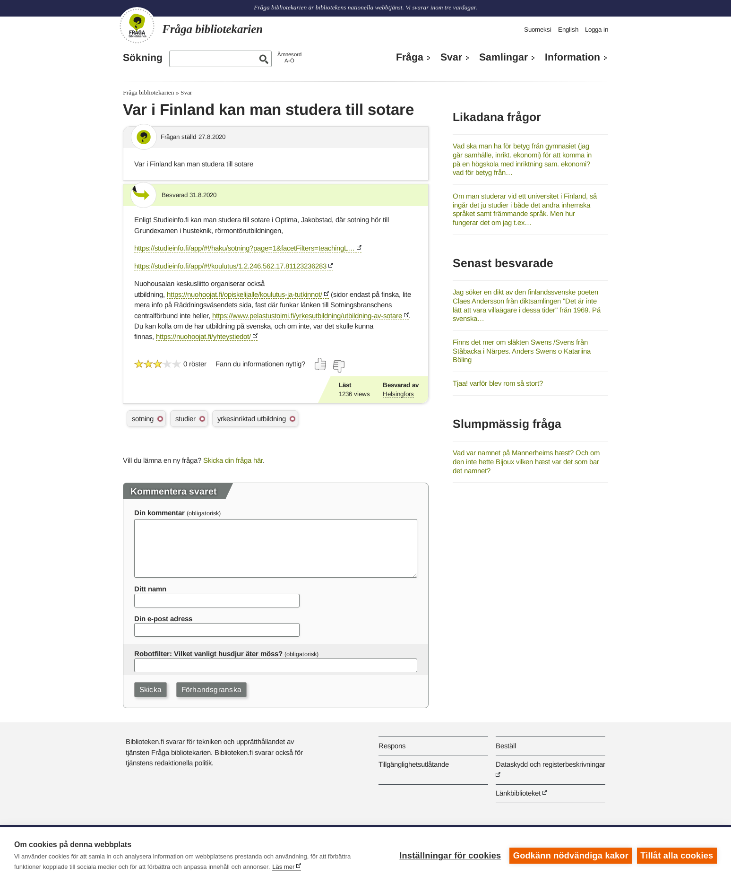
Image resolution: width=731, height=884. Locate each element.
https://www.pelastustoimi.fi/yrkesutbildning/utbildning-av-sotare (307, 316)
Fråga (409, 57)
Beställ (506, 746)
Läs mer (283, 866)
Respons (391, 746)
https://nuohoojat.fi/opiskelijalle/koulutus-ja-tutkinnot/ (244, 294)
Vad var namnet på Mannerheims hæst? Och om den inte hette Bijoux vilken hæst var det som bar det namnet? (526, 461)
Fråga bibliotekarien (148, 92)
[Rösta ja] (321, 364)
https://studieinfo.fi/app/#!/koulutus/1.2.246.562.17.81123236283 (230, 266)
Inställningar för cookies (450, 855)
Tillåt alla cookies (676, 855)
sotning (143, 419)
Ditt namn (150, 589)
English (568, 29)
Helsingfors (398, 394)
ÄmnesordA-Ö (289, 57)
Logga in (596, 29)
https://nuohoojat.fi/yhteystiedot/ (203, 336)
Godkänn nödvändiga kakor (570, 855)
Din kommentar (159, 513)
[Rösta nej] (338, 366)
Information (572, 57)
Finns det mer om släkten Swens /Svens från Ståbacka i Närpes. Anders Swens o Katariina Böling (522, 351)
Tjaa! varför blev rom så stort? (498, 383)
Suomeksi (537, 29)
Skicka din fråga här (233, 460)
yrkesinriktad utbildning (251, 419)
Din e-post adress (163, 619)
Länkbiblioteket (518, 793)
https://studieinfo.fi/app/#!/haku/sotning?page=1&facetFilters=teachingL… (244, 248)
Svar (451, 57)
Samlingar (503, 57)
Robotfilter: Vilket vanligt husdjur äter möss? (208, 654)
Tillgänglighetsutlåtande (413, 764)
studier (185, 419)
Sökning (143, 57)
